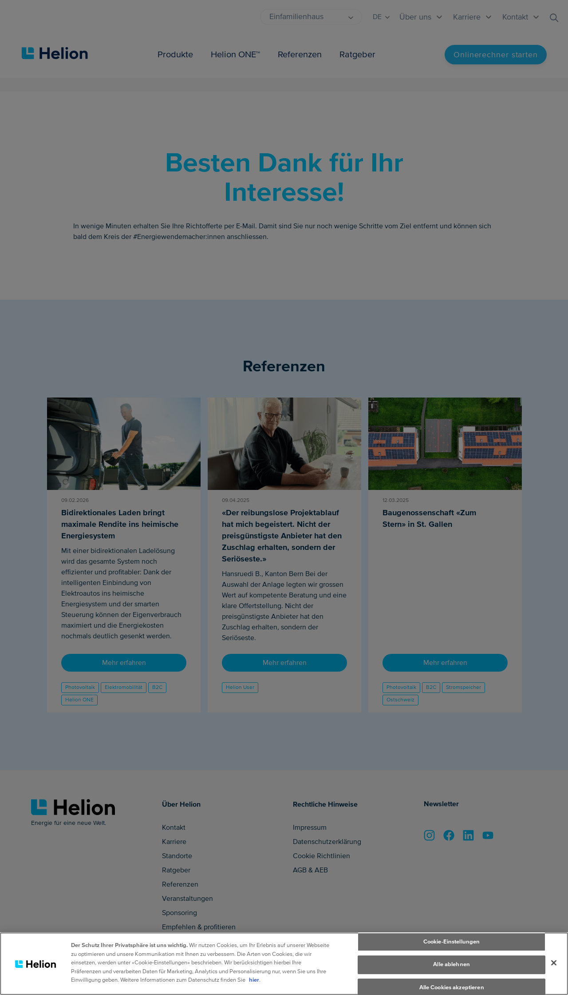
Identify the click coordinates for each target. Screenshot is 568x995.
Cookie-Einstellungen (451, 951)
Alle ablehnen (451, 974)
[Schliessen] (554, 972)
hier (254, 989)
